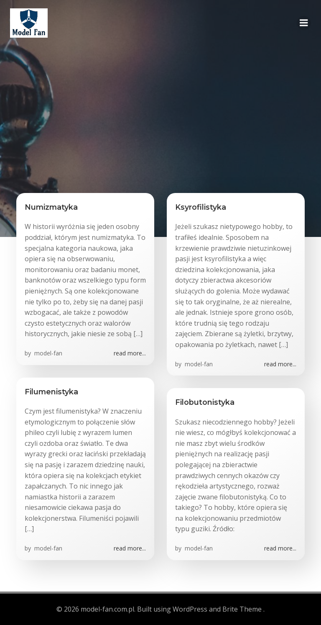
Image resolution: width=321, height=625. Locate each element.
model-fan (47, 353)
